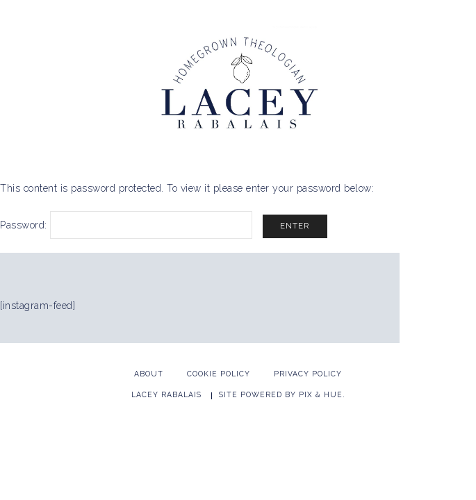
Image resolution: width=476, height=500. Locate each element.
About (148, 373)
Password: (126, 225)
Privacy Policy (308, 373)
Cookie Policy (218, 373)
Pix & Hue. (322, 394)
